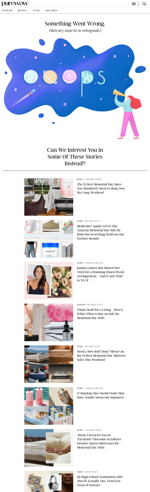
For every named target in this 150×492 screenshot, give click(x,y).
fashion (7, 11)
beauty (22, 11)
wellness (52, 11)
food (36, 11)
